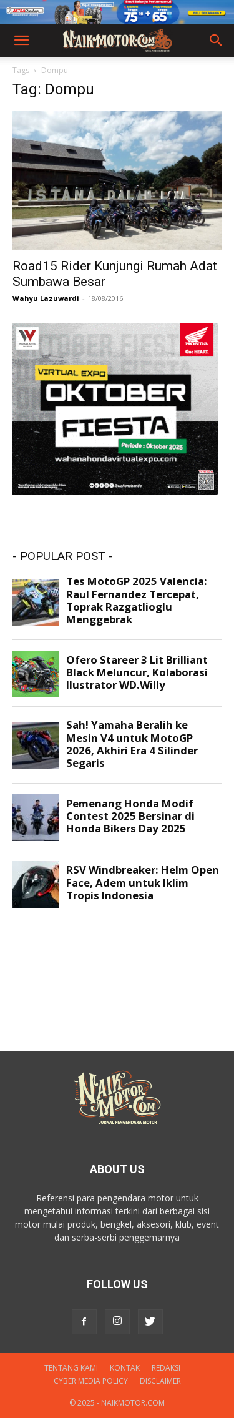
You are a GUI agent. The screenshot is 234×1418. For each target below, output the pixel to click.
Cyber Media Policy (91, 1381)
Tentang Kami (71, 1367)
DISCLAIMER (160, 1381)
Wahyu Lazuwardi (45, 298)
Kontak (125, 1367)
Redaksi (166, 1367)
